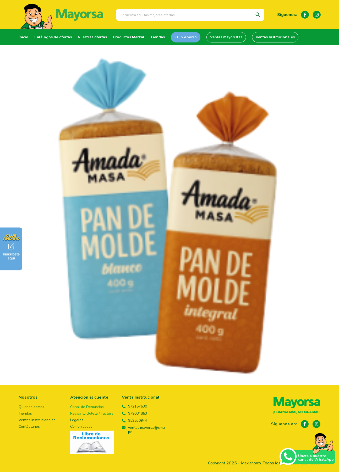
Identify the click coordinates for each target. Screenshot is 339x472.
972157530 (134, 406)
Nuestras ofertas (92, 37)
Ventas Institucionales (275, 37)
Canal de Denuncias (87, 406)
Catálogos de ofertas (53, 37)
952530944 (134, 421)
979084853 (134, 413)
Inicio (23, 37)
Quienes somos (31, 406)
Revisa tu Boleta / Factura (91, 413)
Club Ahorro (185, 37)
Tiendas (157, 37)
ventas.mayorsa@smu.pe (144, 430)
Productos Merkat (128, 37)
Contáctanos (29, 426)
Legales (76, 419)
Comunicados (81, 426)
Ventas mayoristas (226, 37)
